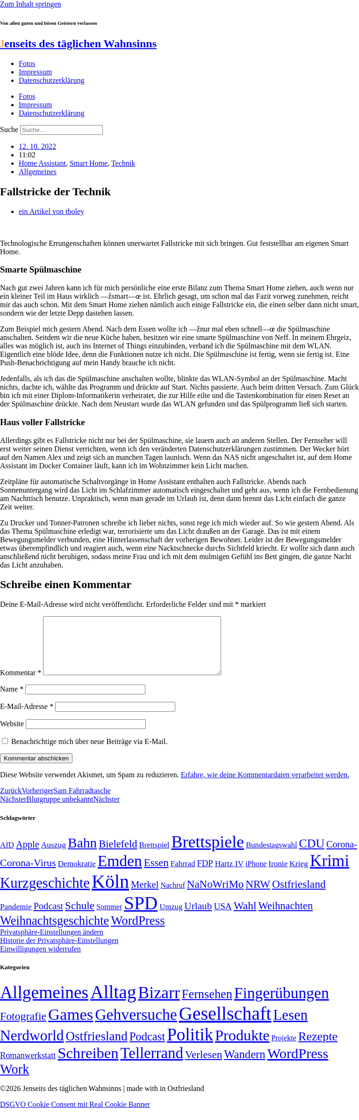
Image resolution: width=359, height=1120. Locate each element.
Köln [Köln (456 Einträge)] (110, 892)
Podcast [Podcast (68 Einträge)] (48, 917)
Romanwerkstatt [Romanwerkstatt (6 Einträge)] (28, 1066)
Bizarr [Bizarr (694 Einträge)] (159, 1004)
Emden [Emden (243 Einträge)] (120, 872)
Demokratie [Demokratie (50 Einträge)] (77, 874)
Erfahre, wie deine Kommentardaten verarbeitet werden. (265, 786)
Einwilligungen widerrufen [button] (40, 960)
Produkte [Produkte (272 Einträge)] (242, 1046)
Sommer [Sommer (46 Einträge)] (109, 918)
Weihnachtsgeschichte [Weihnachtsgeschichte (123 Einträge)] (54, 932)
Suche (9, 129)
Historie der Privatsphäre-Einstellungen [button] (59, 952)
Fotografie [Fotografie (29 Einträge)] (23, 1027)
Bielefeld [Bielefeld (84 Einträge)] (118, 855)
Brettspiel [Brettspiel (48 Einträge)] (154, 856)
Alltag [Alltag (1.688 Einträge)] (113, 1003)
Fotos (27, 63)
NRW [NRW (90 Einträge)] (257, 895)
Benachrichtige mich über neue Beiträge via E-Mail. (89, 753)
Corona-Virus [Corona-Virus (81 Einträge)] (28, 874)
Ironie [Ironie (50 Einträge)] (277, 874)
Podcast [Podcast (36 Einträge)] (147, 1047)
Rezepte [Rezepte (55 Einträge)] (317, 1047)
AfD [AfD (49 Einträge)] (7, 856)
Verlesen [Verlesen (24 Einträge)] (203, 1066)
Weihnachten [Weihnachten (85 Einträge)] (285, 917)
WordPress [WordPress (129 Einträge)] (138, 932)
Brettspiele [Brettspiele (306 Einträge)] (208, 853)
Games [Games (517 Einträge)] (70, 1026)
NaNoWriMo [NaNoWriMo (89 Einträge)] (215, 895)
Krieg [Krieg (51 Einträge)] (298, 874)
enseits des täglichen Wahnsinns (78, 43)
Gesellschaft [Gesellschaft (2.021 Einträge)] (225, 1024)
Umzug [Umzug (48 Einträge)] (170, 918)
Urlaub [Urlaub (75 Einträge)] (198, 917)
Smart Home (89, 163)
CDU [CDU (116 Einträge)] (312, 855)
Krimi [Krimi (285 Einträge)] (329, 872)
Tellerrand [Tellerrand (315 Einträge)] (151, 1064)
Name (11, 700)
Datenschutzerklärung (51, 80)
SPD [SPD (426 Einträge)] (141, 914)
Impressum (35, 72)
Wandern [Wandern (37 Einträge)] (244, 1065)
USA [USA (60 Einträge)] (222, 917)
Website (12, 735)
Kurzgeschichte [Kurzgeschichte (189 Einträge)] (45, 894)
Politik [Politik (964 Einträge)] (190, 1045)
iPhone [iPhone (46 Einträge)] (255, 875)
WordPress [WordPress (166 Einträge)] (298, 1065)
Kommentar (20, 684)
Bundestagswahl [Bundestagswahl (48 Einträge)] (271, 856)
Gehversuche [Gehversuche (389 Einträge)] (136, 1025)
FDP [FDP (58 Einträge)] (205, 874)
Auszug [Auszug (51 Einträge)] (53, 856)
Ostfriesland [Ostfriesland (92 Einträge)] (299, 895)
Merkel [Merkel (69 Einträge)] (144, 896)
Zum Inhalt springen (30, 4)
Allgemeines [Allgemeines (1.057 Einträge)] (44, 1003)
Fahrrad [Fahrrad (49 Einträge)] (183, 874)
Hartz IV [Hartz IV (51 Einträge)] (229, 874)
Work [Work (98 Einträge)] (14, 1080)
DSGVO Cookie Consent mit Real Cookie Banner (75, 1116)
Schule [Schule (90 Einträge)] (79, 917)
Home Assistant (42, 163)
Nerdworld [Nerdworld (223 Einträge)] (32, 1047)
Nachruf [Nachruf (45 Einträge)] (172, 896)
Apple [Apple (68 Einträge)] (27, 855)
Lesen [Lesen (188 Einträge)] (290, 1026)
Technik (123, 163)
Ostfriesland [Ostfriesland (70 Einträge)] (96, 1047)
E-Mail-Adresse (26, 718)
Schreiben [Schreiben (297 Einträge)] (87, 1064)
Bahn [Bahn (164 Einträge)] (82, 854)
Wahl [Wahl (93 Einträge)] (245, 917)
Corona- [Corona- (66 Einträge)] (341, 855)
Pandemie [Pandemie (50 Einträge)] (16, 918)
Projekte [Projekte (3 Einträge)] (284, 1049)
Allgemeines (38, 172)
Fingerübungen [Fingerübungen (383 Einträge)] (281, 1004)
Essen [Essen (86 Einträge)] (156, 874)
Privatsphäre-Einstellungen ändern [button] (51, 943)
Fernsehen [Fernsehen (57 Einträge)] (207, 1005)
